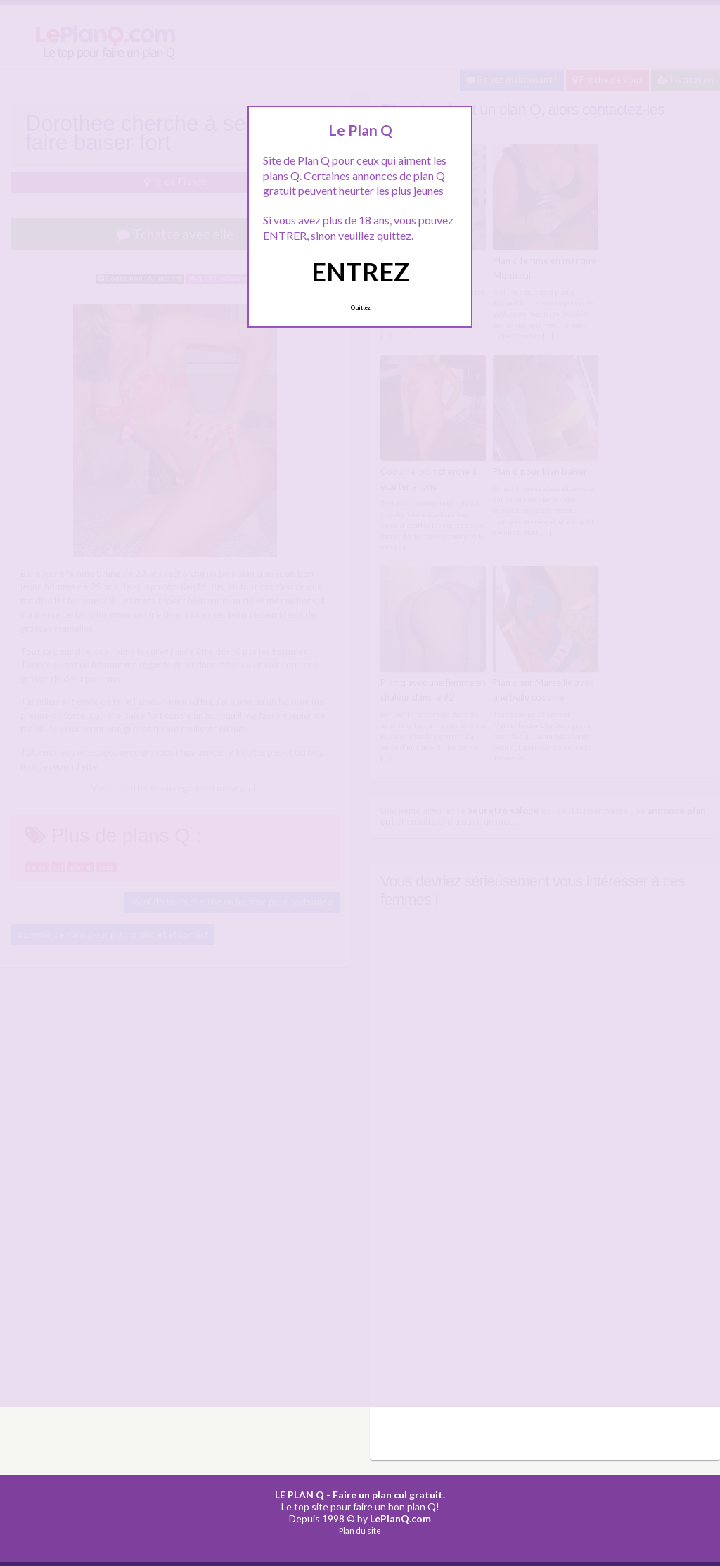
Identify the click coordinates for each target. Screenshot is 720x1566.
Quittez (360, 307)
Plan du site (360, 1529)
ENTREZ (360, 271)
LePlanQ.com (400, 1517)
